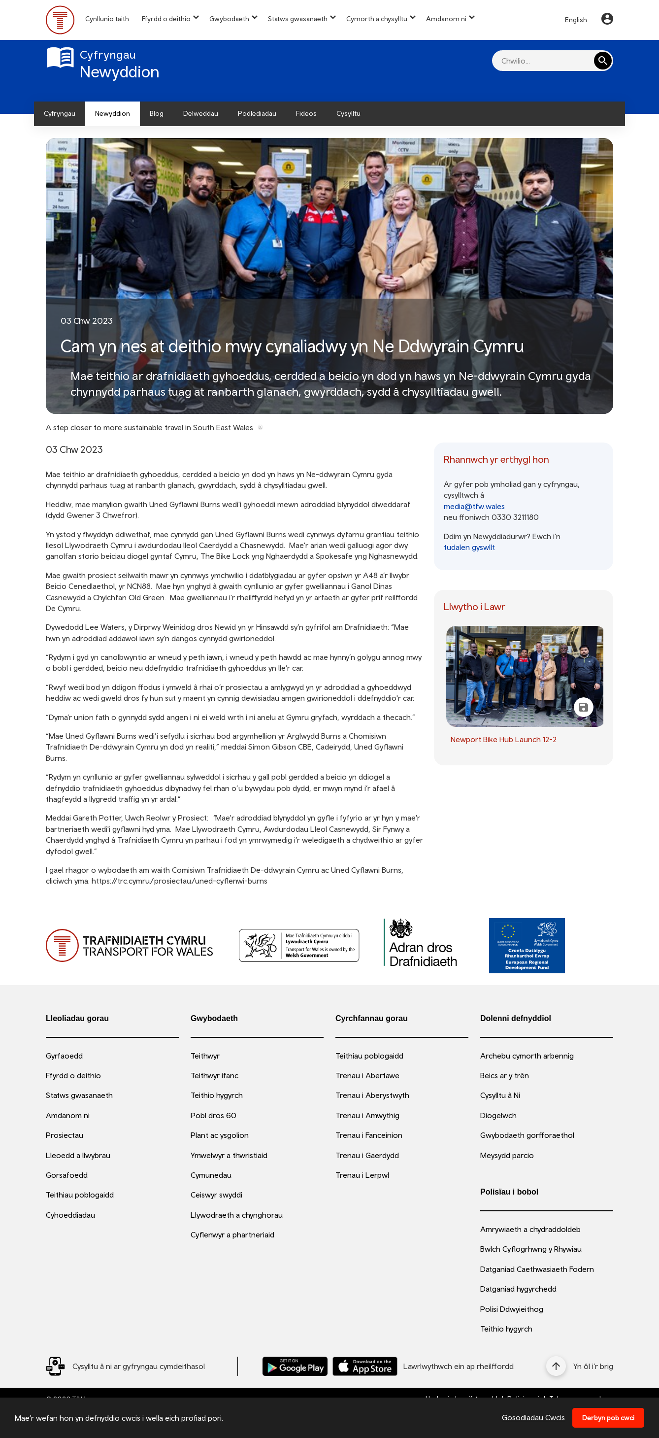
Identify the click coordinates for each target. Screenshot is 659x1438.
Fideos (306, 113)
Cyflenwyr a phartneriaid (232, 1234)
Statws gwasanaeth (298, 19)
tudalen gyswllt (469, 547)
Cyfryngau (59, 113)
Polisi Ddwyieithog (511, 1308)
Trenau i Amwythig (367, 1115)
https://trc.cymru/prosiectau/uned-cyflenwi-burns (179, 880)
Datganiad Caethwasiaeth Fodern (537, 1269)
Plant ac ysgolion (220, 1134)
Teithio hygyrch (217, 1095)
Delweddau (200, 113)
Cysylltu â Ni (500, 1095)
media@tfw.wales (474, 506)
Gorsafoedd (67, 1174)
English (576, 20)
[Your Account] (607, 20)
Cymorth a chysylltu (376, 19)
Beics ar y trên (504, 1075)
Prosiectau (64, 1134)
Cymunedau (211, 1174)
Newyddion (112, 113)
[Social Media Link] (125, 1366)
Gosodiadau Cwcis (533, 1417)
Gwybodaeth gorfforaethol (527, 1134)
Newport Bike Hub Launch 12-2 (504, 739)
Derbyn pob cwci (608, 1418)
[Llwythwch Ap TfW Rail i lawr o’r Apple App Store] (364, 1366)
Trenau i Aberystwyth (372, 1095)
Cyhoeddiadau (70, 1214)
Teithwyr (205, 1055)
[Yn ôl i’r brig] (579, 1366)
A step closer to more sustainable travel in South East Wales (149, 427)
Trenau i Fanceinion (368, 1134)
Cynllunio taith (107, 19)
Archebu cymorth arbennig (527, 1055)
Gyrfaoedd (64, 1055)
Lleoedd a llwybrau (78, 1155)
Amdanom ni (446, 19)
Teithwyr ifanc (214, 1075)
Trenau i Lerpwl (362, 1174)
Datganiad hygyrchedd (518, 1288)
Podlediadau (257, 113)
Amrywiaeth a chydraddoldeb (530, 1229)
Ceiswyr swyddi (216, 1194)
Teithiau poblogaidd (80, 1194)
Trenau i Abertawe (367, 1075)
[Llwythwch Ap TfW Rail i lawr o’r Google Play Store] (295, 1366)
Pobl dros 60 (213, 1115)
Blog (157, 113)
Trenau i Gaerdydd (367, 1155)
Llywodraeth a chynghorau (237, 1214)
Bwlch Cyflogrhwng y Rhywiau (531, 1248)
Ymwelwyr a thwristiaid (229, 1155)
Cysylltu (348, 113)
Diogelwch (498, 1115)
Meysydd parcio (507, 1155)
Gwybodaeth (229, 19)
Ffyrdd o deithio (166, 19)
